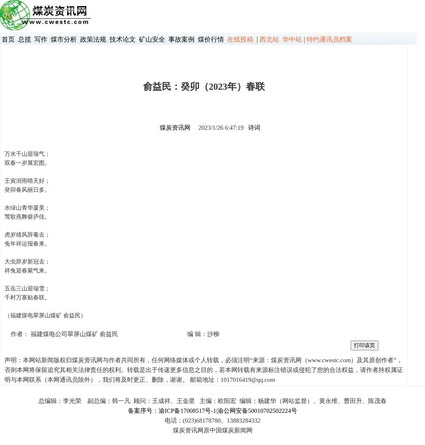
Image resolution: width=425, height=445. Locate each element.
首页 (8, 39)
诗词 (254, 127)
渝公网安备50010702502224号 (257, 410)
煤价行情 (211, 39)
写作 (40, 39)
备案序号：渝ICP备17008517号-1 (172, 410)
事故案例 (181, 39)
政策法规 (93, 39)
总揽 (24, 39)
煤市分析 (64, 39)
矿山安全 (152, 39)
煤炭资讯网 (175, 127)
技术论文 (123, 39)
